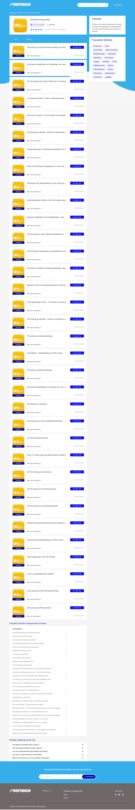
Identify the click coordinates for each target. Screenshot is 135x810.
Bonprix (110, 65)
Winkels (20, 13)
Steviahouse (98, 73)
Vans (65, 794)
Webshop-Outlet (99, 54)
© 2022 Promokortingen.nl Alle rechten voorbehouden (27, 807)
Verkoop (28, 39)
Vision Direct (109, 58)
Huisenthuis (98, 77)
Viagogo (96, 61)
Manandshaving (99, 69)
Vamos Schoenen (112, 50)
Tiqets (66, 798)
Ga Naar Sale (77, 47)
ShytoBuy (106, 61)
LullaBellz (108, 77)
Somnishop (112, 54)
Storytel (110, 69)
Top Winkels (118, 5)
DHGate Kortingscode (33, 13)
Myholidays (97, 58)
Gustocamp (98, 46)
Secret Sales (98, 50)
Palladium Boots (99, 65)
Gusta (107, 46)
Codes (15, 39)
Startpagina (12, 13)
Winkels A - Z (47, 791)
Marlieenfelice (110, 73)
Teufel (115, 61)
